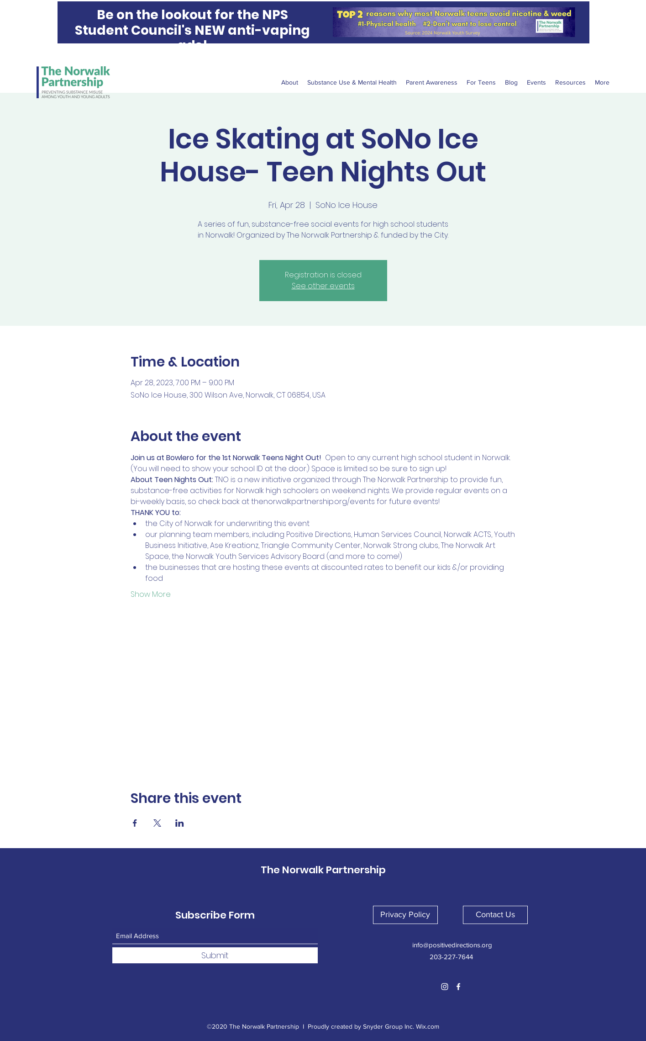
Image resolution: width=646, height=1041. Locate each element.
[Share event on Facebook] (135, 823)
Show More (151, 595)
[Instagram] (444, 986)
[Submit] (215, 955)
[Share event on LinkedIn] (179, 823)
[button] (405, 915)
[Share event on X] (157, 823)
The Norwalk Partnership (323, 870)
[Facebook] (458, 986)
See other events (323, 286)
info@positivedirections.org (452, 945)
